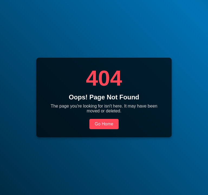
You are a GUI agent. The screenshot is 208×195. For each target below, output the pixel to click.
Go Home (104, 124)
